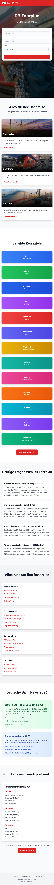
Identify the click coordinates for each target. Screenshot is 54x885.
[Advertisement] (27, 77)
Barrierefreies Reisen (10, 672)
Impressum (15, 876)
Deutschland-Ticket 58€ (12, 597)
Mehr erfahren (10, 217)
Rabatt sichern (11, 182)
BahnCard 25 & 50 (10, 594)
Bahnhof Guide (9, 665)
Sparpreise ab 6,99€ (10, 590)
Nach (5, 38)
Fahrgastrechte (9, 647)
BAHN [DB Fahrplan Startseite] (10, 3)
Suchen (27, 57)
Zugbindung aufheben (11, 651)
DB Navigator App (10, 640)
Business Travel (9, 601)
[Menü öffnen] (50, 3)
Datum (5, 45)
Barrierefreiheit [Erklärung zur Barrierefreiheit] (38, 876)
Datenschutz (26, 876)
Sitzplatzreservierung (11, 626)
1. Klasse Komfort (10, 622)
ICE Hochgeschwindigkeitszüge (14, 615)
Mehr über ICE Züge (27, 850)
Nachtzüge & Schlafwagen (12, 619)
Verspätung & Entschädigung (13, 643)
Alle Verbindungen (27, 452)
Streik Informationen (10, 668)
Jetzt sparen (10, 147)
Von (5, 30)
